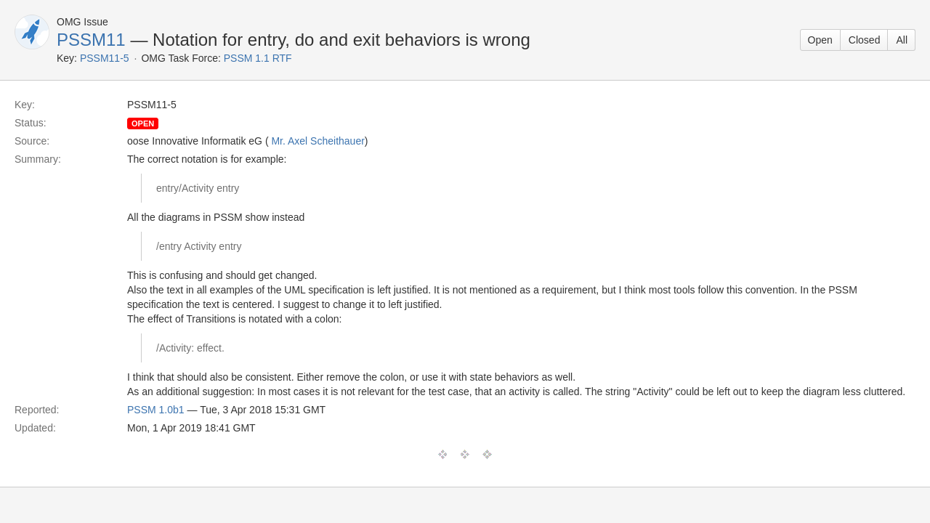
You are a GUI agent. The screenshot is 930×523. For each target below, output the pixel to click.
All (901, 40)
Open (820, 40)
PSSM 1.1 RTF (258, 58)
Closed (865, 40)
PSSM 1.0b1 (156, 409)
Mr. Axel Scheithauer (317, 141)
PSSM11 (91, 39)
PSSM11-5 (104, 58)
